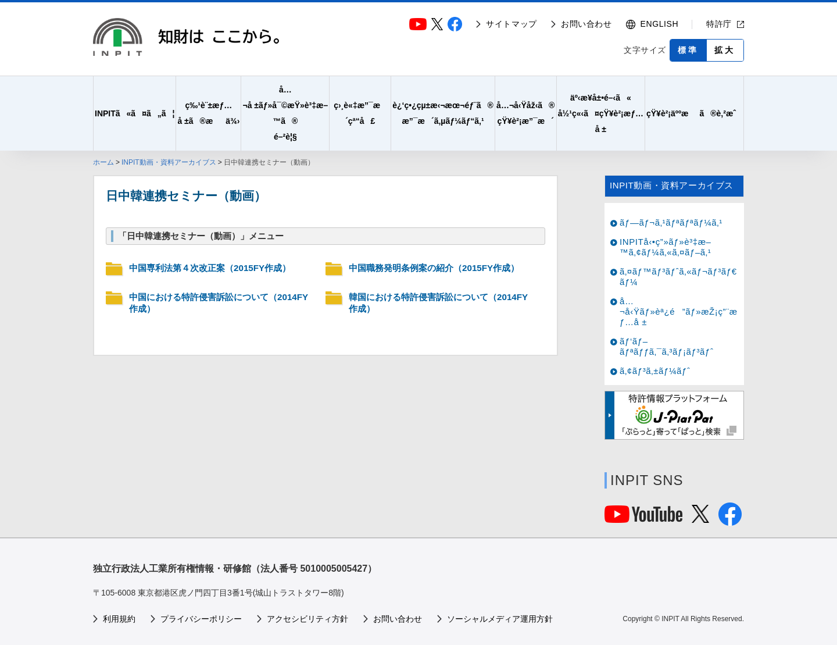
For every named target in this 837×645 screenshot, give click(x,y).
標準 (688, 50)
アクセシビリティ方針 (307, 619)
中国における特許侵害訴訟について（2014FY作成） (218, 302)
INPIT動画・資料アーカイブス (168, 162)
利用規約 (119, 619)
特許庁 (719, 23)
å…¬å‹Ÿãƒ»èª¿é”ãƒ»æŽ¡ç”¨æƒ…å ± (679, 311)
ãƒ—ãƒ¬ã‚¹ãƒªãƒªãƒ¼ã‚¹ (671, 222)
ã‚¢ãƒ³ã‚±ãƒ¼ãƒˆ (655, 371)
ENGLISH (660, 23)
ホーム (103, 162)
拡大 (724, 50)
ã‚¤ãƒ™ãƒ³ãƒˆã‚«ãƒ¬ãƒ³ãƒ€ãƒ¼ (678, 276)
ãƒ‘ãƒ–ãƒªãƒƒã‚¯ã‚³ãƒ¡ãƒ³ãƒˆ (667, 346)
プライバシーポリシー (201, 619)
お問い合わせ (586, 23)
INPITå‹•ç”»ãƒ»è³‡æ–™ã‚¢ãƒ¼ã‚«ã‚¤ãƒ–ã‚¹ (665, 247)
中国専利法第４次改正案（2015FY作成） (210, 268)
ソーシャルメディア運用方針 (500, 619)
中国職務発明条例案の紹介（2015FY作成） (434, 268)
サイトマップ (511, 23)
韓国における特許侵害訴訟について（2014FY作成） (438, 302)
